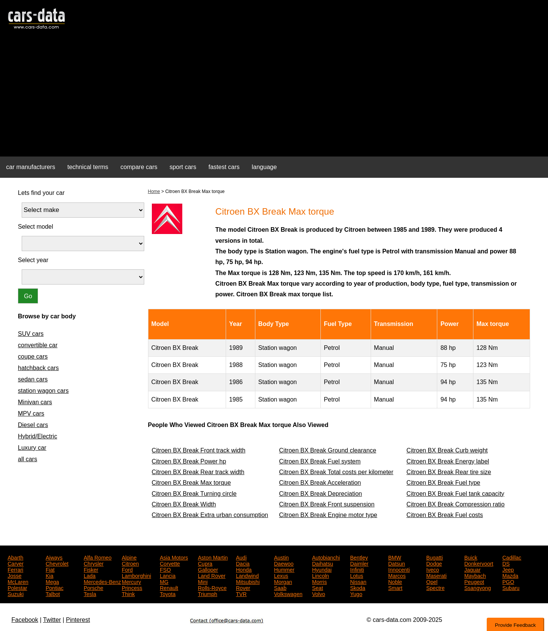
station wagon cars (43, 390)
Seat (317, 587)
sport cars (182, 167)
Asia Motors (174, 557)
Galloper (208, 569)
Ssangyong (477, 587)
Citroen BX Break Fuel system (319, 461)
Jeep (508, 569)
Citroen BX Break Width (184, 504)
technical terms (87, 167)
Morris (319, 581)
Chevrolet (57, 563)
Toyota (167, 593)
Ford (127, 569)
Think (128, 593)
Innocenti (399, 569)
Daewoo (283, 563)
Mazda (510, 575)
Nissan (358, 581)
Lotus (356, 575)
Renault (169, 587)
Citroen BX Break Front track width (198, 450)
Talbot (53, 593)
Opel (432, 581)
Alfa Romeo (98, 557)
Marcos (397, 575)
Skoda (357, 587)
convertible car (37, 345)
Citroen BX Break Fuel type (443, 482)
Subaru (510, 587)
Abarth (15, 557)
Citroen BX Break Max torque (191, 482)
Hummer (284, 569)
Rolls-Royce (212, 587)
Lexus (281, 575)
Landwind (247, 575)
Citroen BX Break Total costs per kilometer (336, 472)
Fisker (91, 569)
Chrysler (94, 563)
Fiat (50, 569)
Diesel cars (33, 425)
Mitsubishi (248, 581)
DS (506, 563)
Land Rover (211, 575)
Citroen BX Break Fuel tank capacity (455, 493)
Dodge (434, 563)
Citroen (130, 563)
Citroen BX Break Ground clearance (327, 450)
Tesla (90, 593)
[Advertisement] (274, 97)
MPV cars (31, 413)
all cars (27, 459)
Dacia (243, 563)
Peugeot (474, 581)
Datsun (396, 563)
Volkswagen (288, 593)
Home (154, 191)
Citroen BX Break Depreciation (320, 493)
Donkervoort (478, 563)
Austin (281, 557)
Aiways (54, 557)
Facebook (24, 620)
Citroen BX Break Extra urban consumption (210, 515)
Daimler (359, 563)
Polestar (17, 587)
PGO (508, 581)
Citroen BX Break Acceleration (320, 482)
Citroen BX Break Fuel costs (444, 515)
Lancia (167, 575)
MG (164, 581)
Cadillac (511, 557)
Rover (243, 587)
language (264, 167)
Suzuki (16, 593)
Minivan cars (35, 402)
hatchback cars (38, 368)
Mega (52, 581)
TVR (241, 593)
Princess (132, 587)
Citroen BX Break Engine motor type (328, 515)
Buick (470, 557)
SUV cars (31, 334)
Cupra (205, 563)
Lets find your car (41, 193)
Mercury (131, 581)
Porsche (93, 587)
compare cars (139, 167)
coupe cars (33, 356)
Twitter (52, 620)
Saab (280, 587)
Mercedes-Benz (102, 581)
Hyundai (321, 569)
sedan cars (33, 379)
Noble (395, 581)
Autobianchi (326, 557)
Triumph (207, 593)
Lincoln (320, 575)
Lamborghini (136, 575)
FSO (165, 569)
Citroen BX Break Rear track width (198, 472)
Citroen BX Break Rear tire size (448, 472)
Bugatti (434, 557)
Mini (203, 581)
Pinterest (78, 620)
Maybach (475, 575)
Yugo (356, 593)
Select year (33, 260)
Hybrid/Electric (37, 436)
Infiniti (357, 569)
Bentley (359, 557)
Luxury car (32, 447)
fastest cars (224, 167)
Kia (49, 575)
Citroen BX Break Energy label (447, 461)
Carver (16, 563)
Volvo (318, 593)
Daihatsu (322, 563)
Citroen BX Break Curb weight (446, 450)
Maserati (436, 575)
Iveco (432, 569)
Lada (90, 575)
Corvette (170, 563)
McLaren (18, 581)
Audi (241, 557)
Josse (15, 575)
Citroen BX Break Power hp (189, 461)
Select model (35, 226)
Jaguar (472, 569)
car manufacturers (30, 167)
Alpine (129, 557)
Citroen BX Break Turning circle (194, 493)
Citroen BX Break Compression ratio (455, 504)
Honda (244, 569)
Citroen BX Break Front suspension (326, 504)
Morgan (283, 581)
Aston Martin (213, 557)
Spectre (435, 587)
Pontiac (55, 587)
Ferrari (15, 569)
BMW (394, 557)
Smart (395, 587)
